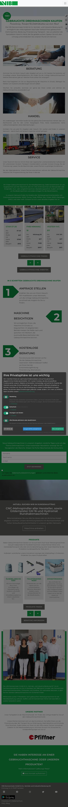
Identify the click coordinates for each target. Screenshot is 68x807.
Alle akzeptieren (57, 429)
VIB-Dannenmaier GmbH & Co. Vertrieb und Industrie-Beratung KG (45, 432)
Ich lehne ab (8, 429)
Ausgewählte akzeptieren (32, 429)
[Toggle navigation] (65, 3)
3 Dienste (13, 404)
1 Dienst (12, 410)
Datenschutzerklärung (26, 391)
